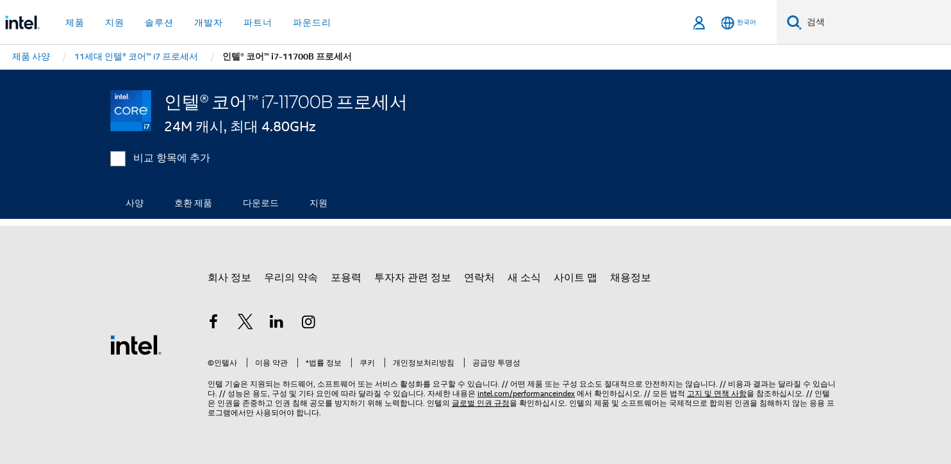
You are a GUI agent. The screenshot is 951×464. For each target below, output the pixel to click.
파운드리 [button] (312, 22)
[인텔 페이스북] (213, 323)
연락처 (479, 277)
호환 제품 (193, 203)
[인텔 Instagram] (309, 323)
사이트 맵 (575, 277)
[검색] (794, 22)
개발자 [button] (208, 22)
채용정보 (630, 277)
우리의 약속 (291, 277)
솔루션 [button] (159, 22)
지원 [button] (114, 22)
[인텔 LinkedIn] (277, 323)
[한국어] (738, 23)
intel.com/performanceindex (526, 393)
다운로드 (261, 203)
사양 (135, 203)
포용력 (346, 277)
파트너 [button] (258, 22)
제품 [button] (75, 22)
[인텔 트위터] (245, 323)
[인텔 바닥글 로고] (135, 344)
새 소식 (524, 277)
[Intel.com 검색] (876, 22)
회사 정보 (229, 277)
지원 (318, 203)
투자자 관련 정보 (412, 277)
